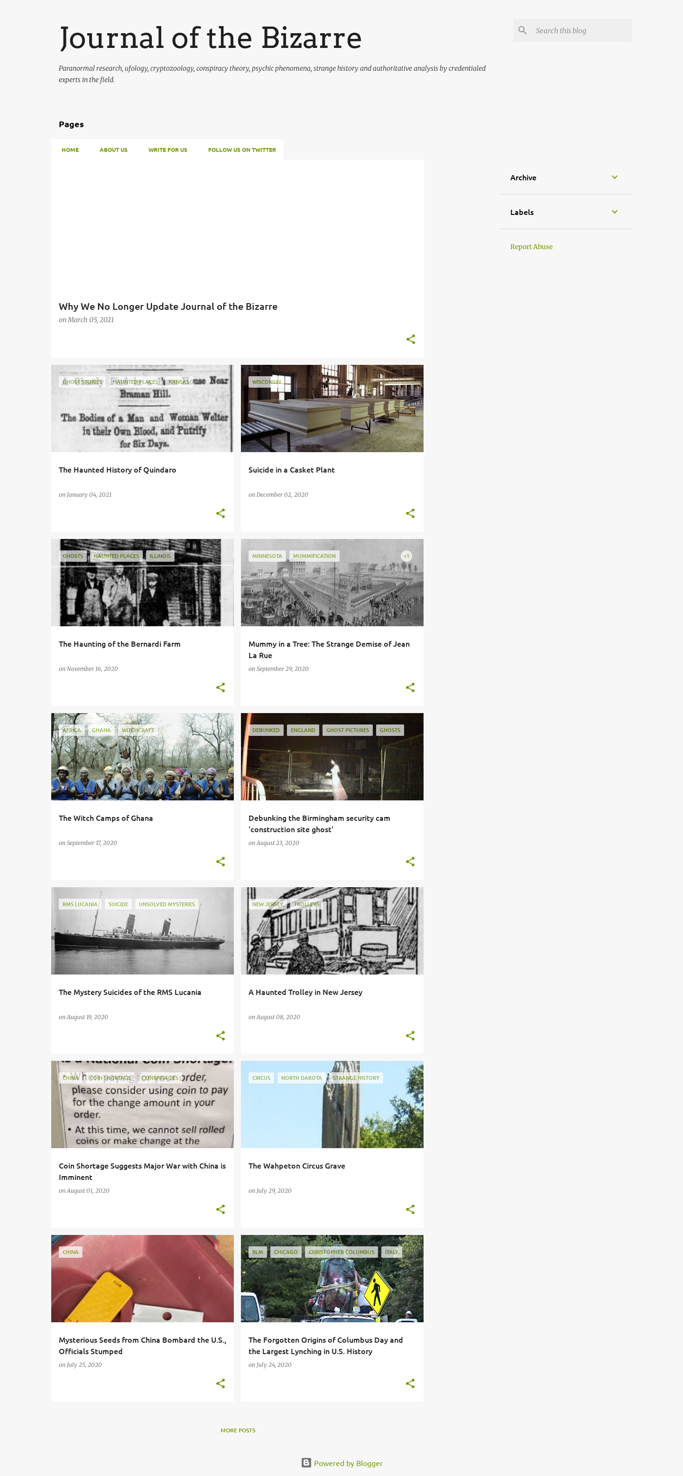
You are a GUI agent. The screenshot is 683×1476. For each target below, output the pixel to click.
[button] (410, 340)
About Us (111, 149)
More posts (238, 1430)
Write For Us (165, 149)
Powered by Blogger (342, 1462)
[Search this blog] (582, 30)
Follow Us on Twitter (239, 149)
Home (67, 149)
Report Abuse (531, 246)
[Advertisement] (461, 302)
